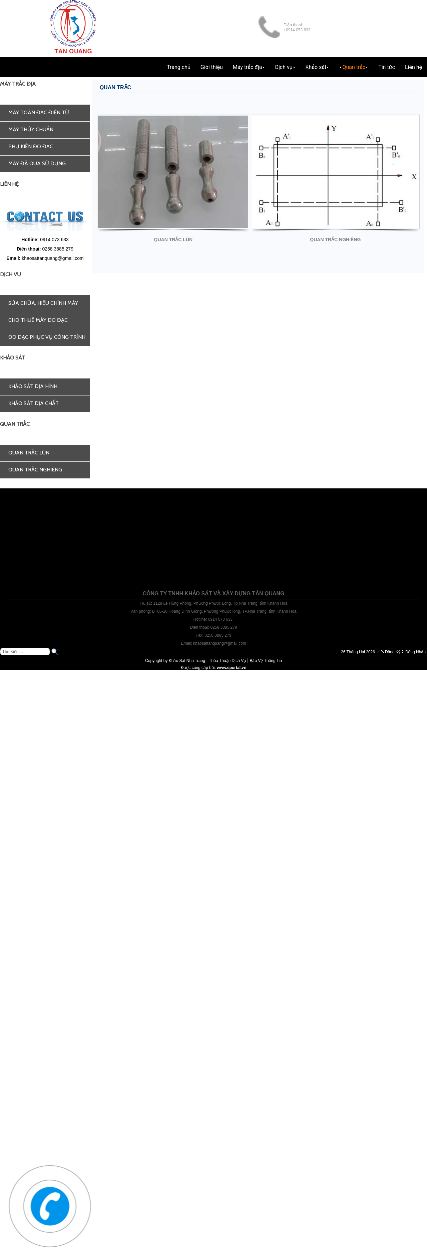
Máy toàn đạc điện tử (38, 112)
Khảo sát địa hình (32, 386)
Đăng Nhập (415, 652)
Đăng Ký (392, 652)
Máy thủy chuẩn (30, 129)
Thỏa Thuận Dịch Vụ (227, 660)
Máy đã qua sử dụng (37, 163)
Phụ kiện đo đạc (30, 146)
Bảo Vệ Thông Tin (266, 660)
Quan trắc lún (28, 452)
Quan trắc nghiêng (35, 469)
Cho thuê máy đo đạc (38, 320)
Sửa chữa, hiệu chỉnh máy (43, 303)
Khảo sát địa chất (33, 403)
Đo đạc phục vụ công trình (46, 337)
